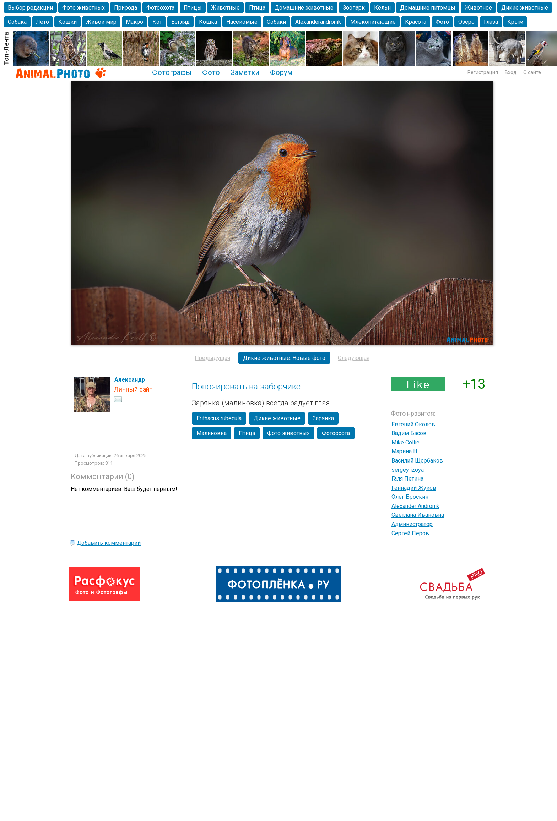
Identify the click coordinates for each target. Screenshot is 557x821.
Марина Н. (404, 451)
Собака (17, 21)
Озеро (466, 21)
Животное (478, 7)
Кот (157, 21)
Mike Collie (405, 442)
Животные (225, 7)
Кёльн (382, 7)
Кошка (208, 21)
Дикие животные (524, 7)
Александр (129, 379)
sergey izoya (407, 469)
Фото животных (83, 7)
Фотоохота (160, 7)
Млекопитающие (373, 21)
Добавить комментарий (109, 543)
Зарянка (323, 418)
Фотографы (171, 72)
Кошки (67, 21)
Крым (515, 21)
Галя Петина (407, 478)
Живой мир (101, 21)
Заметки (245, 72)
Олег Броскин (409, 496)
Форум (281, 72)
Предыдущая (212, 358)
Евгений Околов (413, 424)
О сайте (532, 72)
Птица (257, 7)
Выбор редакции (30, 7)
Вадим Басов (409, 433)
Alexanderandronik (318, 21)
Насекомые (242, 21)
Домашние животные (304, 7)
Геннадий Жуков (413, 488)
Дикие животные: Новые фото (284, 358)
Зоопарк (354, 7)
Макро (134, 21)
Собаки (276, 21)
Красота (415, 21)
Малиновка (211, 433)
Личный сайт (133, 389)
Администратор (412, 524)
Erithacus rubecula (219, 418)
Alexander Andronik (415, 506)
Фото (442, 21)
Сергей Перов (410, 533)
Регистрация (482, 72)
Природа (125, 7)
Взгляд (180, 21)
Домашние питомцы (427, 7)
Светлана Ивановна (417, 514)
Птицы (193, 7)
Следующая (353, 358)
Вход (511, 72)
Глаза (491, 21)
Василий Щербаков (417, 460)
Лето (42, 21)
